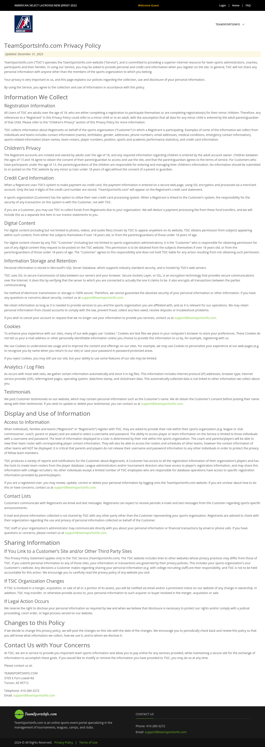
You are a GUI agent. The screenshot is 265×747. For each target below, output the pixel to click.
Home (235, 5)
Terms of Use (88, 742)
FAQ (248, 5)
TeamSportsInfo (228, 24)
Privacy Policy (63, 742)
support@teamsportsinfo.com (102, 298)
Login (222, 5)
